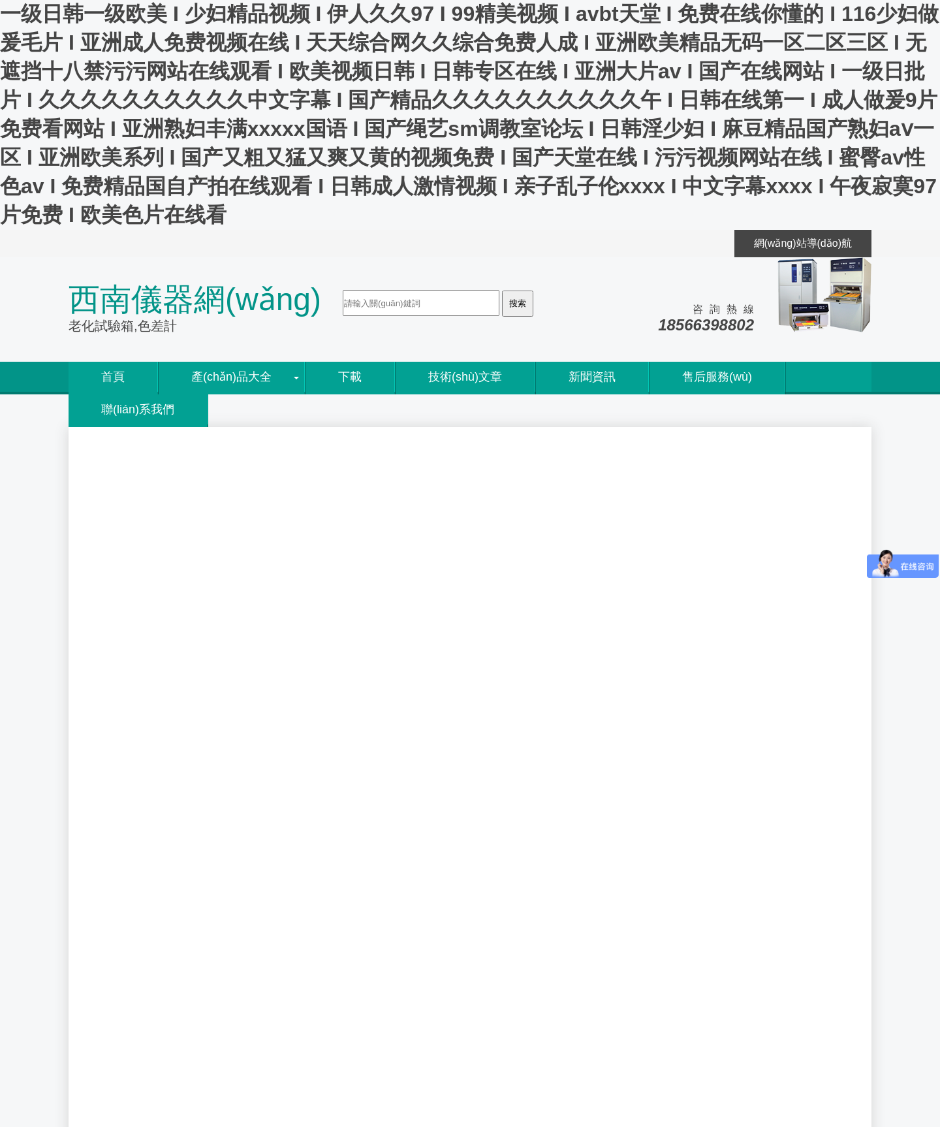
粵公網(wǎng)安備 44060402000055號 (184, 1045)
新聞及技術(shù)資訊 (178, 457)
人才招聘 (109, 935)
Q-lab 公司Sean (526, 904)
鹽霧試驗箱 (558, 780)
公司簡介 (109, 872)
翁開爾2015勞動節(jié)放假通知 (561, 935)
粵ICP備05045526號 (289, 1028)
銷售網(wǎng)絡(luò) (135, 889)
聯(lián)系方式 (120, 951)
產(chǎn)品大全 (231, 376)
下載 (350, 376)
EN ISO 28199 (322, 919)
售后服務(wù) (717, 376)
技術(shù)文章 (465, 376)
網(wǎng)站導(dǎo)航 (803, 243)
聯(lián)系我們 (137, 409)
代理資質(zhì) (119, 904)
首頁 (113, 376)
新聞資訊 (592, 376)
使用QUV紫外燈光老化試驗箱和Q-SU (576, 872)
